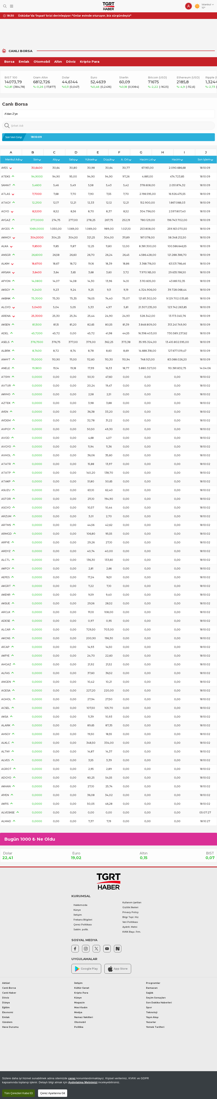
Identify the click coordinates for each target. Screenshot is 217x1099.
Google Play (86, 969)
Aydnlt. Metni (129, 927)
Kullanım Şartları (131, 902)
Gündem (7, 1022)
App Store (118, 969)
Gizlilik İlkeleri (130, 907)
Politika (78, 1027)
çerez (72, 1078)
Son (37, 159)
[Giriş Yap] (188, 6)
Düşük (109, 159)
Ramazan (151, 988)
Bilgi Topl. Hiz (130, 917)
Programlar (153, 983)
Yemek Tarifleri (155, 1027)
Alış (56, 159)
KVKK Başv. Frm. (131, 931)
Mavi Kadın (80, 1007)
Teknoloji (151, 1012)
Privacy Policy (130, 912)
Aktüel (6, 983)
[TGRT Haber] (108, 6)
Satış (73, 159)
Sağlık (149, 992)
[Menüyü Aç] (11, 6)
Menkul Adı (13, 159)
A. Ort (126, 159)
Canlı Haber (9, 992)
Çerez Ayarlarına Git (52, 1093)
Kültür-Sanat (81, 988)
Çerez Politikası (83, 924)
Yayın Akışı (152, 1017)
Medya (78, 1012)
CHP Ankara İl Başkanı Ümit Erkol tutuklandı (49, 15)
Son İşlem (205, 159)
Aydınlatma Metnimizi (83, 1082)
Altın (58, 61)
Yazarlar (151, 1022)
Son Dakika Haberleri (159, 1002)
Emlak (24, 61)
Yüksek (91, 159)
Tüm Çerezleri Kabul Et (18, 1093)
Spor (149, 1007)
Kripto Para (89, 61)
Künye (77, 910)
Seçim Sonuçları (156, 997)
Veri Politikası (130, 922)
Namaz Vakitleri (83, 1017)
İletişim (78, 914)
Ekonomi (7, 1012)
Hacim (177, 159)
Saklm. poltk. (81, 929)
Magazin (79, 1002)
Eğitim (6, 1007)
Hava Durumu (10, 1027)
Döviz (71, 61)
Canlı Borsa (9, 988)
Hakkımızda (80, 905)
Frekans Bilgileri (83, 919)
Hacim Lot (147, 159)
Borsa (9, 61)
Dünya (6, 1002)
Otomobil (42, 61)
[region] (108, 1085)
